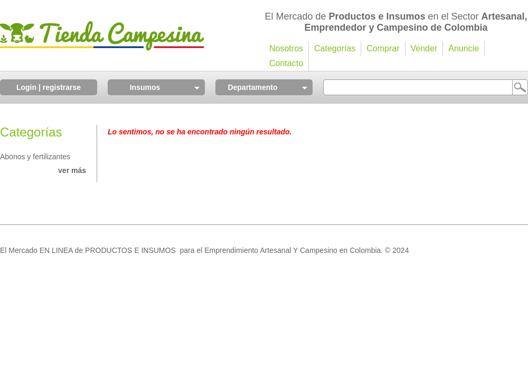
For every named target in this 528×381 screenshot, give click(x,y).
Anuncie (463, 48)
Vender (424, 48)
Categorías (334, 48)
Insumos (145, 87)
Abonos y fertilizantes (35, 156)
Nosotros (286, 48)
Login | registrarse (48, 87)
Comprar (382, 48)
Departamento (252, 87)
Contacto (286, 63)
